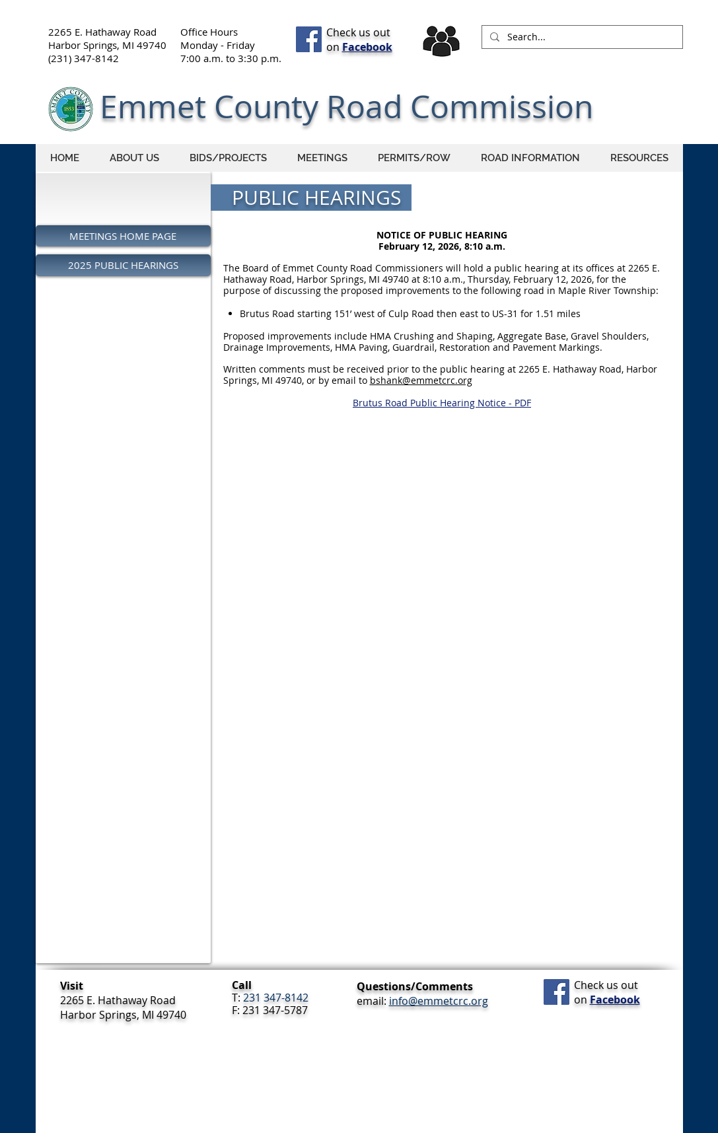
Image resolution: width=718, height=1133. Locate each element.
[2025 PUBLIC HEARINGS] (123, 265)
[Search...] (581, 37)
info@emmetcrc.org (438, 1001)
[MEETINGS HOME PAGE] (123, 235)
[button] (530, 158)
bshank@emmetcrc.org (421, 380)
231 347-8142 (275, 997)
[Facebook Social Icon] (309, 39)
